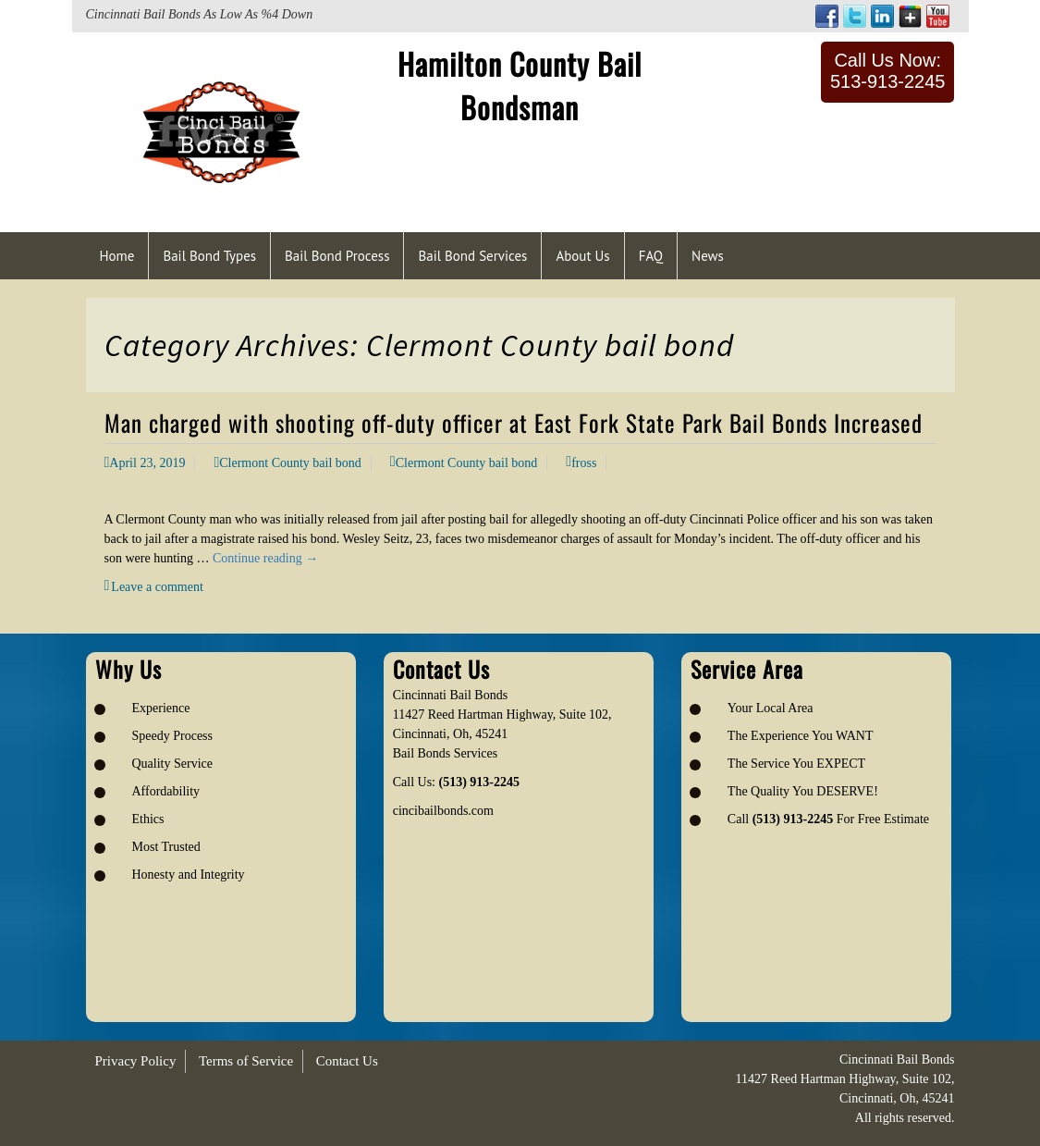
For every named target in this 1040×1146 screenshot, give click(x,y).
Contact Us (347, 1061)
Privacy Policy (136, 1061)
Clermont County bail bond (290, 463)
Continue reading (265, 558)
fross (583, 463)
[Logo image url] (221, 131)
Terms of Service (246, 1061)
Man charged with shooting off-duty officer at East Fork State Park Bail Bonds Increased (513, 422)
